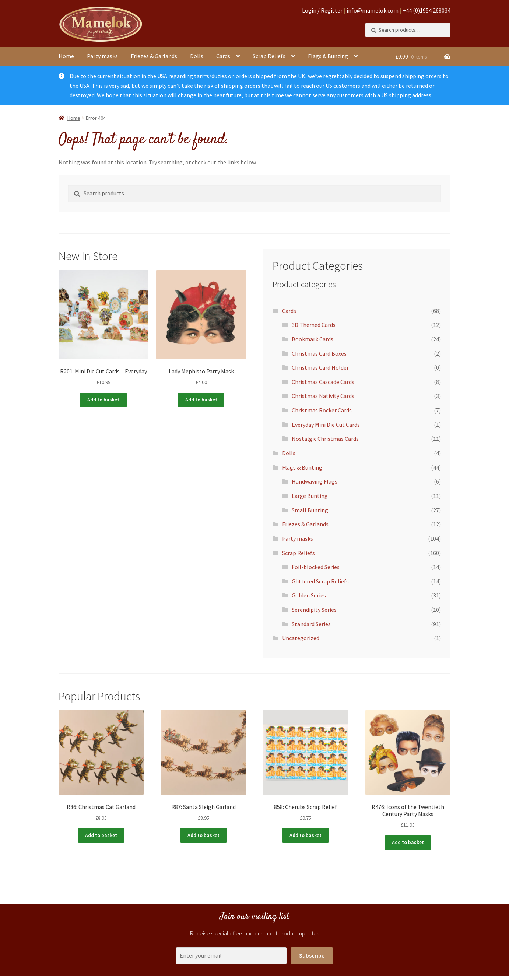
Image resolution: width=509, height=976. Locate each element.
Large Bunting (310, 495)
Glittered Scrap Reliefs (320, 581)
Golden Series (309, 595)
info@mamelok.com (373, 10)
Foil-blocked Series (316, 567)
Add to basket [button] (103, 399)
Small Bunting (310, 510)
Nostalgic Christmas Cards (325, 438)
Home (66, 56)
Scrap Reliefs (269, 56)
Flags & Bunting (328, 56)
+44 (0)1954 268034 (426, 10)
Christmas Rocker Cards (322, 410)
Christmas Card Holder (320, 367)
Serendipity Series (314, 609)
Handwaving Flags (314, 481)
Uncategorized (300, 638)
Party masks (102, 56)
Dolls (196, 56)
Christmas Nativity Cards (323, 396)
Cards (223, 56)
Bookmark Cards (312, 339)
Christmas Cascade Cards (323, 382)
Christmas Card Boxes (319, 353)
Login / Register (322, 10)
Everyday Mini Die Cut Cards (326, 424)
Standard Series (311, 624)
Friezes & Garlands (154, 56)
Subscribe (311, 955)
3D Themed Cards (314, 324)
